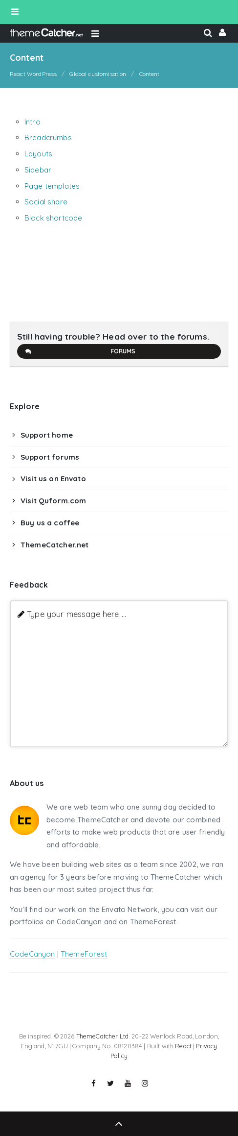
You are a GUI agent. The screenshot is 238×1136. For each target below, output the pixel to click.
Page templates (52, 186)
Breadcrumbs (48, 137)
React (183, 1046)
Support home (47, 435)
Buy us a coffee (50, 522)
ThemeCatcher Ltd (102, 1036)
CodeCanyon (32, 954)
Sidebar (37, 169)
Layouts (38, 153)
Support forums (50, 457)
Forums (79, 351)
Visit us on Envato (53, 478)
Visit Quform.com (53, 500)
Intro (32, 121)
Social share (45, 201)
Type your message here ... (76, 614)
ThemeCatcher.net (54, 544)
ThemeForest (84, 954)
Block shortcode (53, 217)
